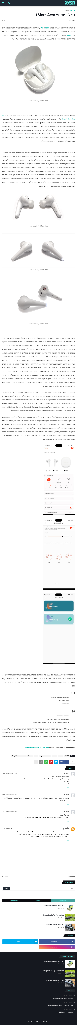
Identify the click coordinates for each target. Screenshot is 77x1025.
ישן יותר (5, 876)
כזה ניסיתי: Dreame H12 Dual (55, 925)
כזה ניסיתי (47, 756)
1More (68, 35)
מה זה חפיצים (45, 1021)
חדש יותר (71, 876)
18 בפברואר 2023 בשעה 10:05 (10, 773)
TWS (41, 28)
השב (68, 787)
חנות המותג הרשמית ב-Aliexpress (37, 747)
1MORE (66, 10)
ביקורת (54, 756)
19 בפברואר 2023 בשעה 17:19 (10, 812)
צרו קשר (30, 1021)
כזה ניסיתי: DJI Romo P (66, 1012)
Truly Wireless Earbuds (19, 756)
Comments (14, 901)
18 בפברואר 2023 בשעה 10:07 (10, 795)
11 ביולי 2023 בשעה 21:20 (9, 829)
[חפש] (46, 888)
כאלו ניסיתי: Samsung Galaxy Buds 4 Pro (60, 1005)
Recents (39, 901)
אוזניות (47, 28)
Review (30, 756)
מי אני (37, 1021)
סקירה (41, 756)
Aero (35, 756)
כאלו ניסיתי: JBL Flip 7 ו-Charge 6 (53, 915)
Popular (63, 901)
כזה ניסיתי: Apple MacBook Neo (54, 906)
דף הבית (72, 10)
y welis (66, 828)
